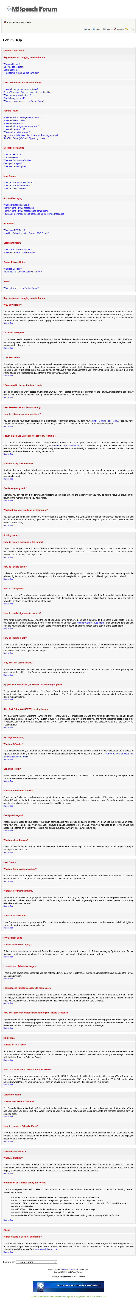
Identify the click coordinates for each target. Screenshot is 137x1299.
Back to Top (8, 323)
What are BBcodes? (13, 154)
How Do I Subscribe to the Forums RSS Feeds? (26, 233)
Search (97, 29)
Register (120, 29)
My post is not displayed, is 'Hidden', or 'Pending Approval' (31, 135)
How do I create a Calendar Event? (20, 252)
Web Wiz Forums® (70, 1270)
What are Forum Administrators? (19, 182)
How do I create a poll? (14, 129)
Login (131, 29)
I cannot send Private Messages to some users (26, 211)
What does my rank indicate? (17, 95)
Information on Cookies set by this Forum (23, 272)
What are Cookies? (13, 269)
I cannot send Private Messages (19, 208)
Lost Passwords (11, 70)
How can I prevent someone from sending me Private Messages (34, 214)
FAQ (89, 29)
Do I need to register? (14, 67)
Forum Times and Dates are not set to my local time (28, 92)
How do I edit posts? (13, 123)
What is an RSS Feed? (14, 230)
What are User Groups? (15, 188)
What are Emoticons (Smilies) (18, 160)
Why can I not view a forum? (17, 132)
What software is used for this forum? (21, 288)
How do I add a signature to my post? (21, 126)
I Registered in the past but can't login (21, 73)
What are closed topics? (15, 166)
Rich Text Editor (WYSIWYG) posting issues (24, 138)
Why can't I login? (12, 64)
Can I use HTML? (12, 157)
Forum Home (12, 22)
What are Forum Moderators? (17, 185)
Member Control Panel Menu (104, 421)
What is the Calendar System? (18, 249)
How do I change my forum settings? (21, 89)
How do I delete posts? (14, 120)
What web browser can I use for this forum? (24, 101)
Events (108, 29)
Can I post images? (13, 163)
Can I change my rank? (15, 98)
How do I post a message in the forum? (22, 117)
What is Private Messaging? (17, 205)
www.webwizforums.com (46, 1249)
